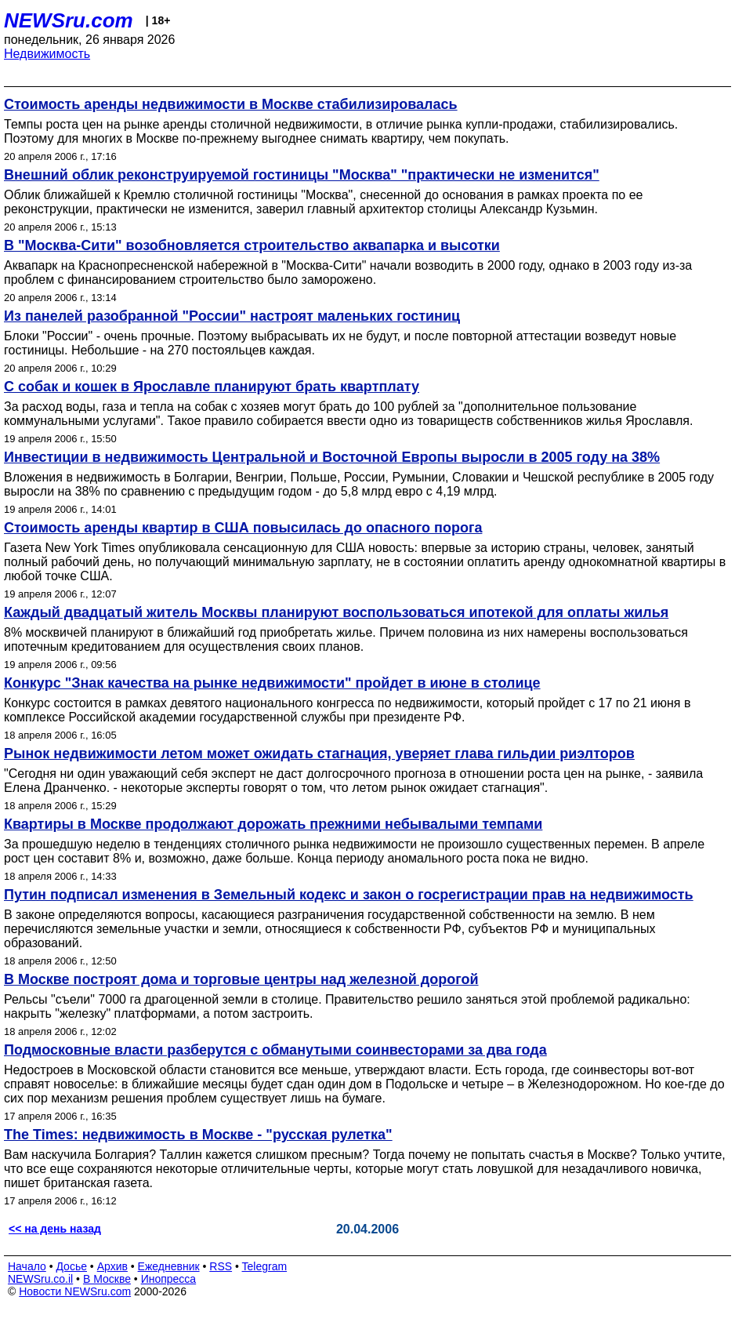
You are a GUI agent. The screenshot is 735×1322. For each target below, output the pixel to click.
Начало (27, 1266)
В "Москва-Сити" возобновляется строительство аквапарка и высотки (252, 245)
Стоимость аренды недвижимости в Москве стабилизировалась (231, 104)
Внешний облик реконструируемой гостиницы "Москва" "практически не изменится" (301, 175)
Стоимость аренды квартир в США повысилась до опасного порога (243, 528)
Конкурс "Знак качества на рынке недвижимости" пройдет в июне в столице (272, 683)
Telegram (265, 1266)
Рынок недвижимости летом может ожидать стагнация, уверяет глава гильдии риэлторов (319, 753)
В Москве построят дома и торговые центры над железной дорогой (241, 979)
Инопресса (169, 1279)
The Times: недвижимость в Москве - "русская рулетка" (198, 1134)
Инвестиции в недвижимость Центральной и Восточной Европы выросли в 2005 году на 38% (332, 457)
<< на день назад (55, 1228)
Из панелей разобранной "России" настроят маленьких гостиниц (232, 316)
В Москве (107, 1279)
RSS (220, 1266)
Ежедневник (169, 1266)
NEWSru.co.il (40, 1279)
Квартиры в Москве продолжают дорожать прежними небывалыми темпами (273, 824)
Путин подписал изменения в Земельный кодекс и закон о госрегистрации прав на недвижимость (348, 895)
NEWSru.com (68, 20)
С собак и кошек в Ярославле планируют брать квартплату (211, 386)
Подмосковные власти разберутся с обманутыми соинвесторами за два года (275, 1050)
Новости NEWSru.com (75, 1291)
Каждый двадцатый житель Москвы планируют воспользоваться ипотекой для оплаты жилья (336, 612)
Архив (112, 1266)
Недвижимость (47, 53)
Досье (71, 1266)
